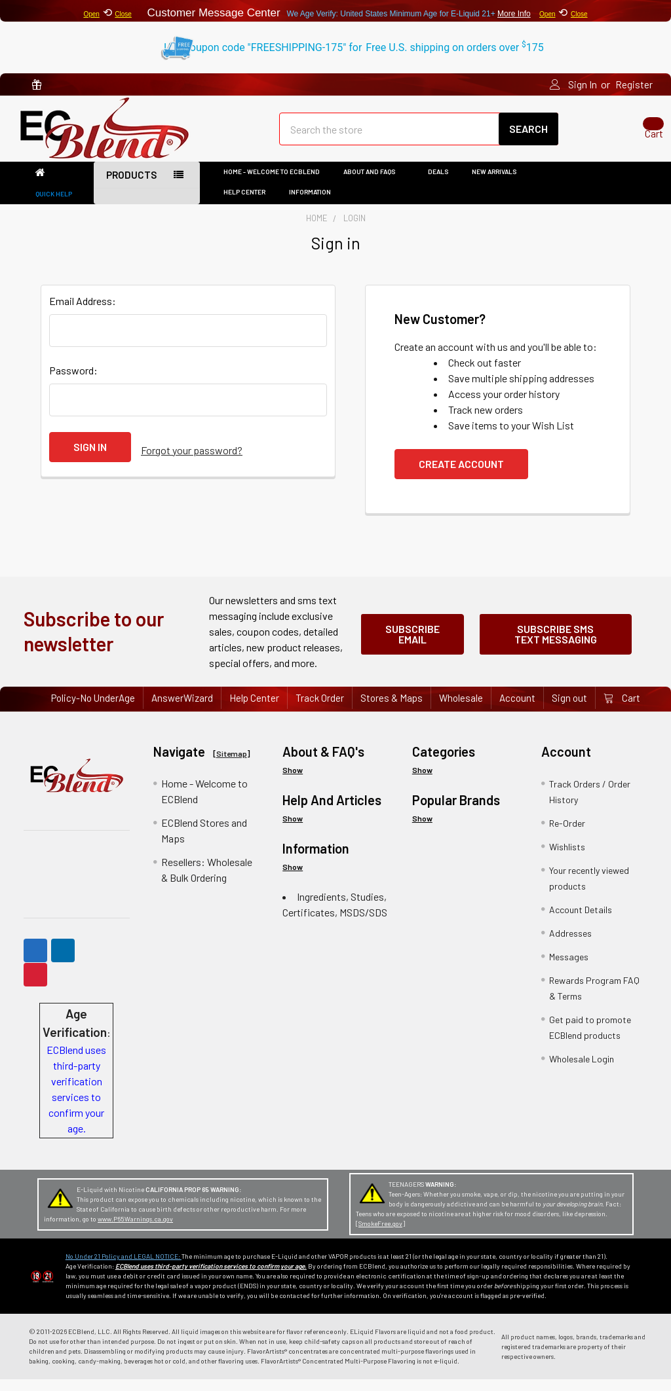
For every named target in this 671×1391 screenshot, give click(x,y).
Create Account (461, 475)
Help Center (244, 204)
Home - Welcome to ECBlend (271, 183)
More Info (514, 13)
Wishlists (567, 857)
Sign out (569, 709)
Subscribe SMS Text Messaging (555, 643)
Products (131, 186)
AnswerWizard (182, 709)
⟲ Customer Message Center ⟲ (335, 11)
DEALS (438, 183)
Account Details (580, 920)
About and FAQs (373, 183)
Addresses (570, 944)
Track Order (320, 709)
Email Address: (82, 312)
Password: (73, 382)
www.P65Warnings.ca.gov (135, 1231)
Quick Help (53, 205)
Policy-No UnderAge (93, 709)
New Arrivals (494, 183)
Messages (568, 967)
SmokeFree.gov (380, 1235)
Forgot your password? (191, 458)
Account (517, 709)
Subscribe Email (412, 643)
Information (314, 204)
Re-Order (567, 834)
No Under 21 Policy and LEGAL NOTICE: (124, 1268)
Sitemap (231, 764)
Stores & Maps (391, 709)
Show (292, 781)
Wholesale (461, 709)
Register (634, 84)
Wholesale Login (581, 1069)
